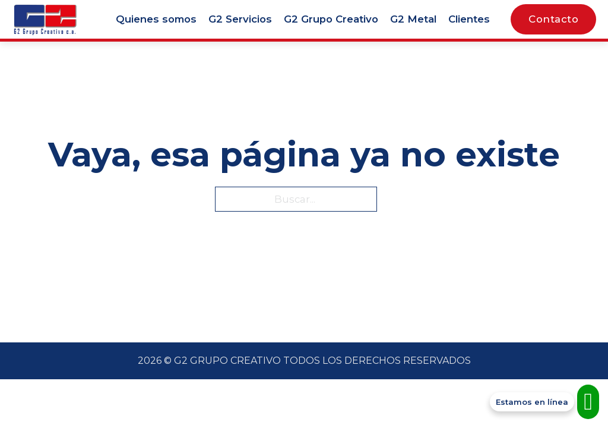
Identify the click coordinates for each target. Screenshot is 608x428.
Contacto (553, 19)
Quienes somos (156, 19)
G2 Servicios (240, 19)
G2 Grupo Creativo (331, 19)
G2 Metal (413, 19)
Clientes (469, 19)
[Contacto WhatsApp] (544, 402)
